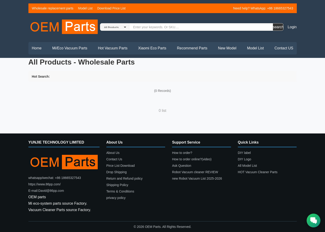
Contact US (284, 48)
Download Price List (111, 8)
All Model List (247, 165)
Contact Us (114, 159)
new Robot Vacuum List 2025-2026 (197, 178)
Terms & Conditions (120, 191)
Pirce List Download (120, 165)
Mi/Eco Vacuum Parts (69, 48)
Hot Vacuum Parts (113, 48)
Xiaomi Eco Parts (152, 48)
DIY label (244, 153)
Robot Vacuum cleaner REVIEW (195, 172)
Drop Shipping (116, 172)
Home (37, 48)
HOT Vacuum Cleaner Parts (258, 172)
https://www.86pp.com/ (44, 184)
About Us (113, 153)
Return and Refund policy (124, 178)
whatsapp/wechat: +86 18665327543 (54, 178)
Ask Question (181, 165)
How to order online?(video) (191, 159)
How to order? (182, 153)
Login (292, 27)
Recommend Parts (192, 48)
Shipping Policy (117, 185)
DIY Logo (244, 159)
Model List (85, 8)
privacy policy (116, 198)
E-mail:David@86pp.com (46, 190)
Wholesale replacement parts (52, 8)
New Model (227, 48)
